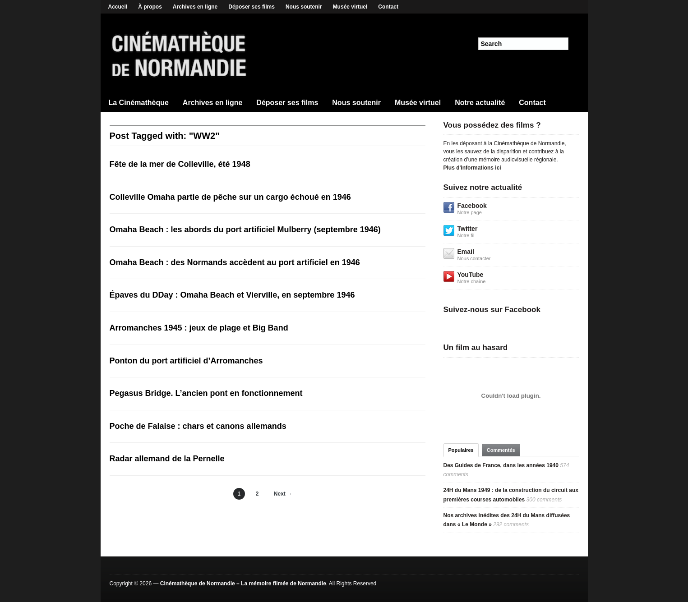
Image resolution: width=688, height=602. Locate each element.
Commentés (501, 450)
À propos (150, 7)
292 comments (511, 524)
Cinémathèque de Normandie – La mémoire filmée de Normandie (243, 583)
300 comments (544, 499)
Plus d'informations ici (472, 168)
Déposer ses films (251, 7)
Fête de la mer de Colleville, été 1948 (180, 164)
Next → (283, 494)
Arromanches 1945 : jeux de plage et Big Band (199, 327)
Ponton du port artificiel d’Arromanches (186, 360)
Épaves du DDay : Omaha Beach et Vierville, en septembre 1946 (232, 294)
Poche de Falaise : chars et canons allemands (198, 426)
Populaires (461, 450)
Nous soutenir (304, 7)
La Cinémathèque (139, 102)
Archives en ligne (195, 7)
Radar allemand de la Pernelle (167, 458)
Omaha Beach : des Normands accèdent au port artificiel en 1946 (235, 262)
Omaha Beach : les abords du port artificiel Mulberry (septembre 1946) (245, 229)
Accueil (118, 7)
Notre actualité (480, 102)
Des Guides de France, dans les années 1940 (501, 465)
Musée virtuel (350, 7)
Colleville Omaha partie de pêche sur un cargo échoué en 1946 (230, 197)
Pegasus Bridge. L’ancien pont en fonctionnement (206, 393)
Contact (388, 7)
